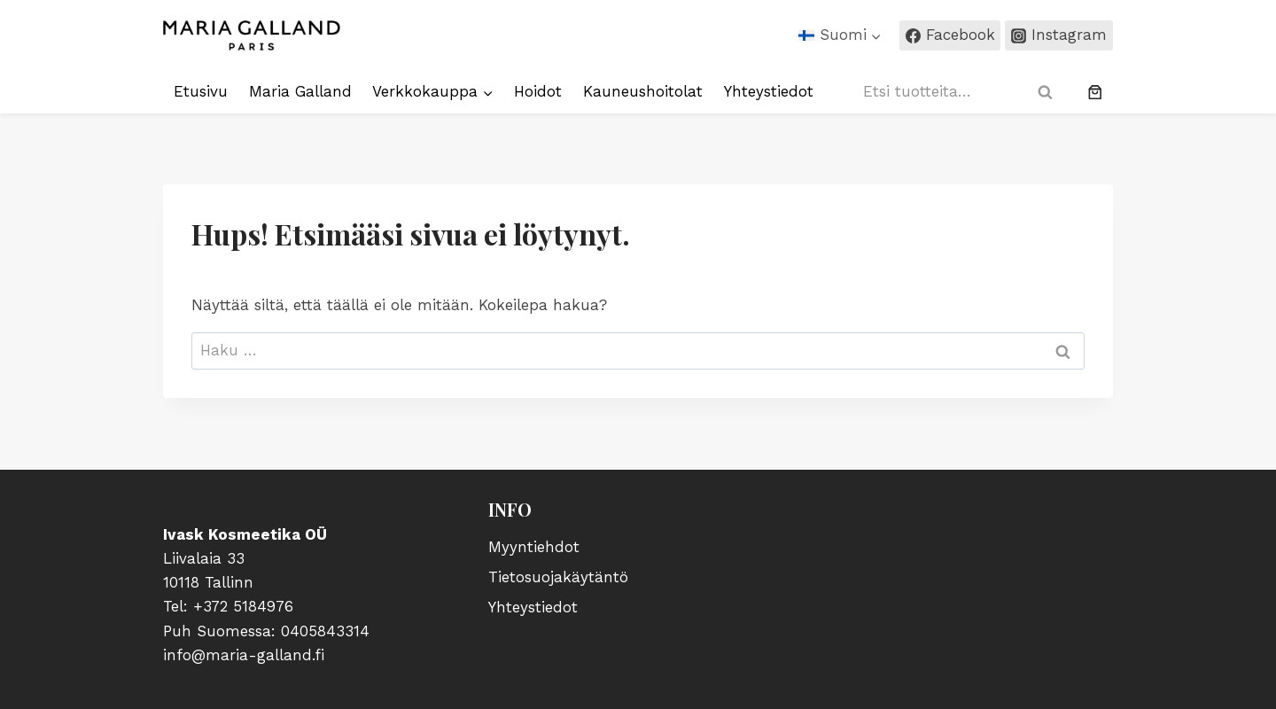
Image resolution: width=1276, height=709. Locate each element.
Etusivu (201, 91)
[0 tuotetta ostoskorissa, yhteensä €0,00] (1095, 92)
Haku (1051, 91)
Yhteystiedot (768, 91)
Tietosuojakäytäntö (558, 577)
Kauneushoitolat (643, 91)
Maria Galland (300, 91)
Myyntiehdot (534, 547)
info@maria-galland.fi (243, 655)
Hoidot (538, 91)
